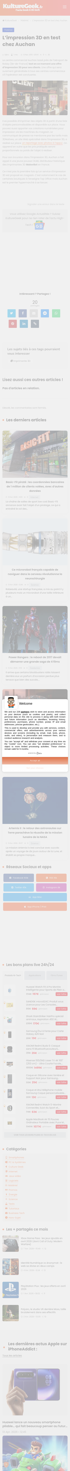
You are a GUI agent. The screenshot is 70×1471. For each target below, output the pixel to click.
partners (25, 712)
